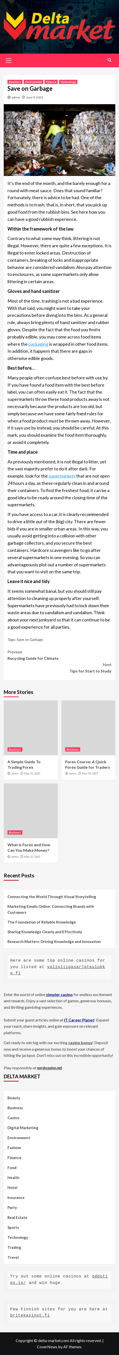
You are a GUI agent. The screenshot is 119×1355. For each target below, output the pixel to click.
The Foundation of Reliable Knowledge (41, 922)
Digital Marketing (22, 1127)
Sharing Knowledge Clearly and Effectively (44, 932)
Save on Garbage (30, 639)
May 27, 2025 (32, 856)
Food (11, 1167)
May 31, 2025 (32, 773)
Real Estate (17, 1217)
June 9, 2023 (34, 97)
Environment (33, 82)
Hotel (12, 1187)
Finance (51, 82)
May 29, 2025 (90, 773)
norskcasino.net (49, 1067)
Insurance (16, 1197)
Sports (13, 1227)
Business (15, 82)
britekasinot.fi (30, 1315)
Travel (13, 1257)
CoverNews (47, 1346)
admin (16, 97)
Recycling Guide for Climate (59, 655)
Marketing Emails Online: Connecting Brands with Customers (50, 909)
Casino (13, 1117)
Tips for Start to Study (59, 667)
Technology (68, 82)
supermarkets (62, 476)
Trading (14, 1247)
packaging (38, 344)
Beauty (13, 1098)
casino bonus (80, 1042)
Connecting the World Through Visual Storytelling (51, 896)
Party (12, 1207)
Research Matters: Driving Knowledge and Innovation (54, 941)
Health (13, 1177)
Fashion (14, 1147)
